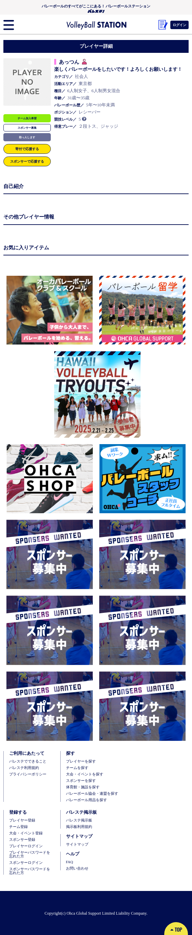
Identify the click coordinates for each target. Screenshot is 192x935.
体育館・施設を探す (83, 787)
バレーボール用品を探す (86, 800)
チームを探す (77, 768)
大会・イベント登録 (26, 833)
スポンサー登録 (22, 840)
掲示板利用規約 (79, 827)
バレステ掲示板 (79, 820)
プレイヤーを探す (81, 761)
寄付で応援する (27, 148)
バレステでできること (27, 761)
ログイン (179, 24)
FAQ (69, 862)
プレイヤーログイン (26, 846)
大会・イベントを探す (84, 774)
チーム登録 (18, 827)
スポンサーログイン (26, 863)
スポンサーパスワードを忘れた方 (29, 871)
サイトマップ (77, 844)
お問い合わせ (77, 868)
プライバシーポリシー (27, 774)
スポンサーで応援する (27, 161)
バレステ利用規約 (24, 768)
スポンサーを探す (81, 781)
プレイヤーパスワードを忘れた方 (29, 854)
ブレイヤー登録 (22, 820)
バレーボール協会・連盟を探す (92, 793)
